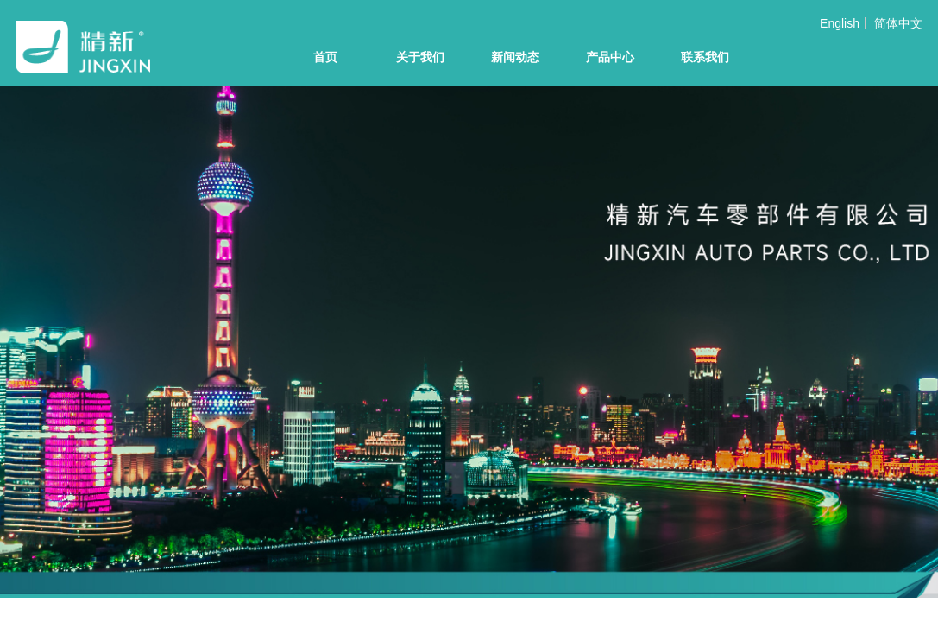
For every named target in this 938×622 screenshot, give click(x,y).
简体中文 (898, 23)
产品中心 (610, 57)
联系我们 (705, 57)
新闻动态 (515, 57)
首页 (325, 57)
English (839, 23)
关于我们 (420, 57)
